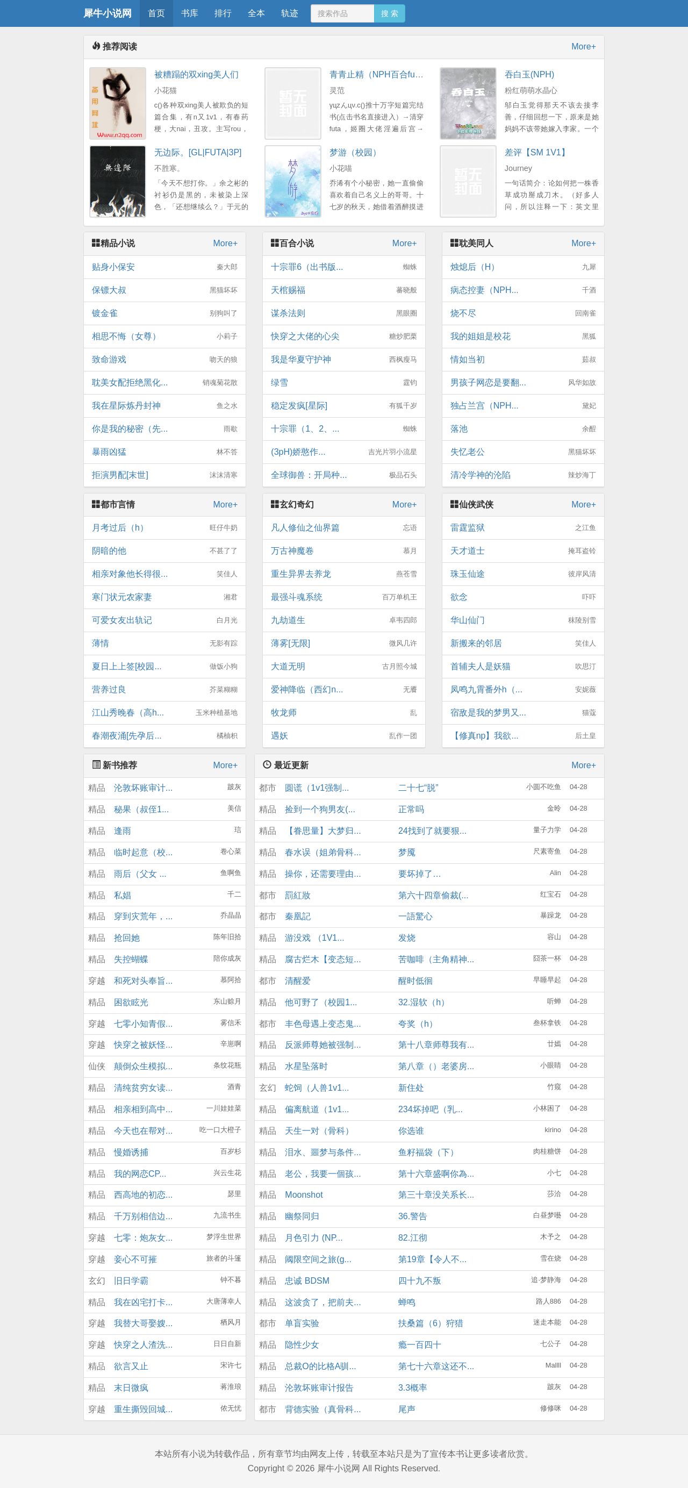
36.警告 (412, 1216)
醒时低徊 (415, 980)
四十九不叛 (419, 1280)
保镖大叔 (165, 290)
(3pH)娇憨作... (344, 452)
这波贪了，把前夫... (323, 1302)
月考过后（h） (165, 528)
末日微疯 (131, 1387)
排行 (223, 13)
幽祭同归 (302, 1216)
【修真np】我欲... (523, 736)
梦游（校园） (355, 152)
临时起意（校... (143, 852)
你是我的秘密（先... (165, 429)
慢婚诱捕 (131, 1152)
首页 (156, 13)
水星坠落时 (306, 1066)
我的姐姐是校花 (523, 336)
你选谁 (411, 1130)
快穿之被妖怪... (143, 1044)
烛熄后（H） (523, 267)
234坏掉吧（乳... (430, 1109)
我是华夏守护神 (344, 360)
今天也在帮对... (143, 1130)
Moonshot (303, 1194)
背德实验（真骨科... (323, 1409)
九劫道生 (344, 620)
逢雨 (122, 830)
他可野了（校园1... (321, 1002)
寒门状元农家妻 (165, 597)
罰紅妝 (298, 895)
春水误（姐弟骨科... (323, 852)
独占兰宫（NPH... (523, 406)
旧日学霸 (131, 1280)
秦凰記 (298, 916)
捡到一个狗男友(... (320, 809)
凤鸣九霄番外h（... (523, 690)
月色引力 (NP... (313, 1237)
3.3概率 (412, 1387)
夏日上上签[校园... (165, 667)
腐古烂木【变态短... (323, 959)
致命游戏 (165, 360)
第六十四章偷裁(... (433, 895)
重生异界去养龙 (344, 574)
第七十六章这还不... (436, 1366)
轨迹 (289, 13)
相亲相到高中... (143, 1109)
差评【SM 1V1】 (537, 152)
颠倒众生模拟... (143, 1066)
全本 (256, 13)
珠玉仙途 (523, 574)
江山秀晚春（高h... (165, 713)
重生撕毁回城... (143, 1409)
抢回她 (127, 937)
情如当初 (523, 360)
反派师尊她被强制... (323, 1044)
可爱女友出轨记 (165, 620)
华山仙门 (523, 620)
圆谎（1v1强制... (317, 787)
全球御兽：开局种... (344, 475)
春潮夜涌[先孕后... (165, 736)
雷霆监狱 (523, 528)
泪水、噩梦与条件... (323, 1152)
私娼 (122, 895)
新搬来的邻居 (523, 643)
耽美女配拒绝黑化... (165, 383)
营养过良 (165, 690)
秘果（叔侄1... (141, 809)
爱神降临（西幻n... (344, 690)
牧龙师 (344, 713)
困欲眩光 (131, 1002)
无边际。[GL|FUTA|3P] (198, 152)
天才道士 (523, 551)
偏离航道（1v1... (317, 1109)
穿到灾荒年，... (143, 916)
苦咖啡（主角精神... (436, 959)
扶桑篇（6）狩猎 (430, 1323)
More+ (583, 46)
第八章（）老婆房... (436, 1066)
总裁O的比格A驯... (320, 1366)
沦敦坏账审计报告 (319, 1387)
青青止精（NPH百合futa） (380, 74)
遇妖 (344, 736)
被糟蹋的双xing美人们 (196, 74)
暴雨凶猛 (165, 452)
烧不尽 (523, 313)
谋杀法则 (344, 313)
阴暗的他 (165, 551)
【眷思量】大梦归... (323, 830)
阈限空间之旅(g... (318, 1259)
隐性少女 (302, 1344)
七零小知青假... (143, 1023)
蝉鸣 (406, 1302)
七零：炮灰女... (143, 1237)
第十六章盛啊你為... (436, 1173)
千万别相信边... (143, 1216)
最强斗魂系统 (344, 597)
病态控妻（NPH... (523, 290)
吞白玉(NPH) (529, 74)
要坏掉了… (419, 873)
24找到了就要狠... (432, 830)
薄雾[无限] (344, 643)
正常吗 (411, 809)
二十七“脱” (418, 787)
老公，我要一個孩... (323, 1173)
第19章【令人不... (432, 1259)
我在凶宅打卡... (143, 1302)
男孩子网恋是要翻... (523, 383)
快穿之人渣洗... (143, 1344)
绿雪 (344, 383)
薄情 (165, 643)
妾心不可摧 (135, 1259)
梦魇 (406, 852)
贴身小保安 (165, 267)
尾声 (406, 1409)
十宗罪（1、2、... (344, 429)
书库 (189, 13)
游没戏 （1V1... (314, 937)
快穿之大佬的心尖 (344, 336)
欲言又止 (131, 1366)
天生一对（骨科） (319, 1130)
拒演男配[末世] (165, 475)
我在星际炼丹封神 (165, 406)
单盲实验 (302, 1323)
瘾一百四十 (419, 1344)
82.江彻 (412, 1237)
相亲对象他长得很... (165, 574)
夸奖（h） (418, 1023)
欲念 (523, 597)
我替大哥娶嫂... (143, 1323)
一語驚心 (415, 916)
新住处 (411, 1087)
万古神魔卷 (344, 551)
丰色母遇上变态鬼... (323, 1023)
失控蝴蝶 (131, 959)
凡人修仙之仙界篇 (344, 528)
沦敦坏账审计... (143, 787)
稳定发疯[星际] (344, 406)
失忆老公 (523, 452)
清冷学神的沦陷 (523, 475)
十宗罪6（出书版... (344, 267)
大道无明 (344, 667)
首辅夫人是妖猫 (523, 667)
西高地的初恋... (143, 1194)
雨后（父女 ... (140, 873)
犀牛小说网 (107, 13)
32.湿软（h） (423, 1002)
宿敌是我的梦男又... (523, 713)
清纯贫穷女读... (143, 1087)
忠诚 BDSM (307, 1280)
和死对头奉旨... (143, 980)
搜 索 (389, 13)
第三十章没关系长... (436, 1194)
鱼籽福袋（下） (428, 1152)
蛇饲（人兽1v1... (317, 1087)
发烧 (406, 937)
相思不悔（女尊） (165, 336)
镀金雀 (165, 313)
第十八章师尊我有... (436, 1044)
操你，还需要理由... (323, 873)
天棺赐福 (344, 290)
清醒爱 (298, 980)
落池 (523, 429)
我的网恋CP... (140, 1173)
